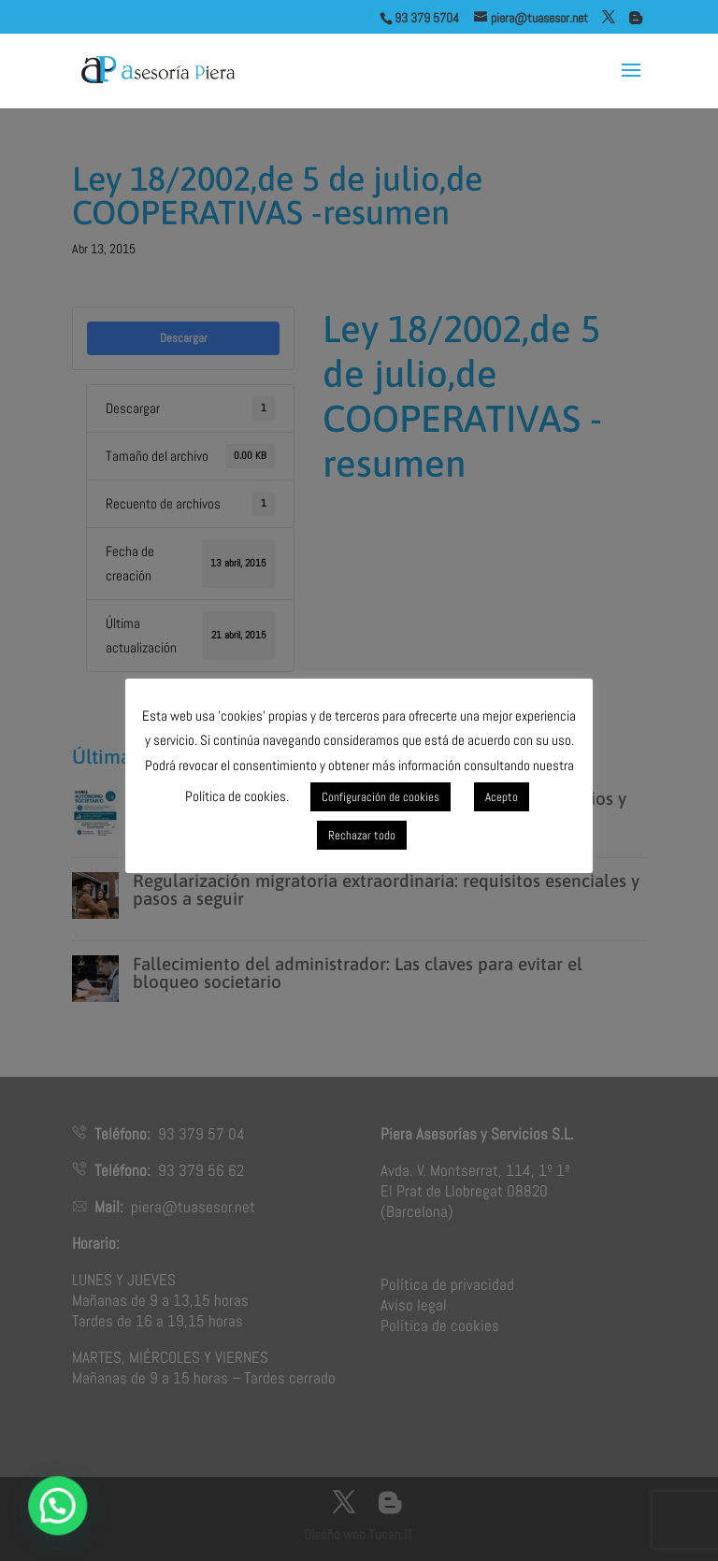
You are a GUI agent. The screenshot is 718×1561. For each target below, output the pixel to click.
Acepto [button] (501, 797)
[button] (59, 1505)
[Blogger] (635, 17)
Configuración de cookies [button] (380, 797)
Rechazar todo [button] (361, 835)
